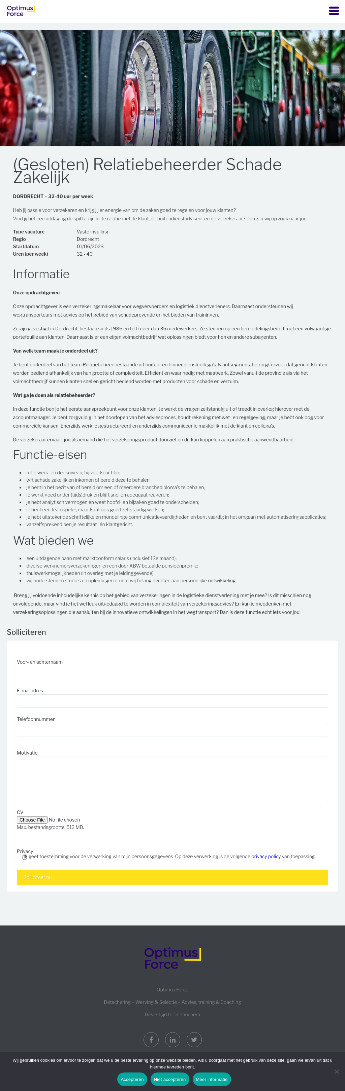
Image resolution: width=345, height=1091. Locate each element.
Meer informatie (212, 1079)
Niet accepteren (170, 1079)
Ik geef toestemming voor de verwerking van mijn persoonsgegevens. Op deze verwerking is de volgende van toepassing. (170, 856)
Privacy (25, 851)
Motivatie (27, 753)
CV (20, 812)
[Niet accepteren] (336, 1071)
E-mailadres (30, 690)
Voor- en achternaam (40, 662)
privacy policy (266, 856)
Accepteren (132, 1079)
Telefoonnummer (36, 719)
